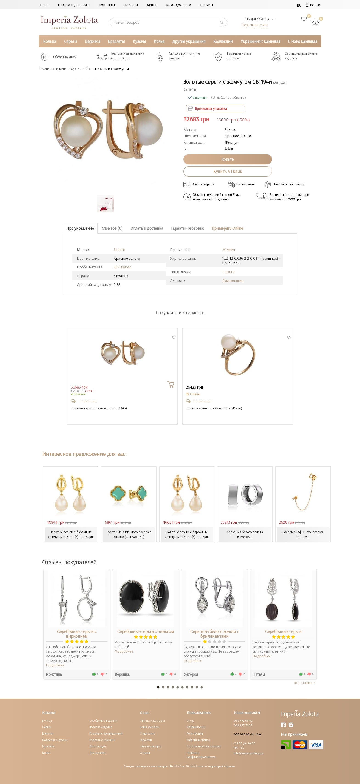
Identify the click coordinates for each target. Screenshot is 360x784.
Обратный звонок (198, 740)
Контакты (107, 4)
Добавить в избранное (228, 97)
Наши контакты (150, 727)
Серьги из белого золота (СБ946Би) (245, 534)
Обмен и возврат (151, 746)
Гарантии (146, 740)
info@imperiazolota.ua (248, 753)
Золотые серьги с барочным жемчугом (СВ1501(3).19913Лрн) (70, 534)
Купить (228, 159)
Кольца (49, 41)
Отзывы (206, 4)
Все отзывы (304, 682)
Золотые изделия (100, 727)
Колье (159, 41)
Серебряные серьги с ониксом (145, 631)
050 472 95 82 (243, 720)
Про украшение (80, 228)
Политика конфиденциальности (201, 754)
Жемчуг (229, 249)
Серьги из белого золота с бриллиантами (214, 633)
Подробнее (55, 665)
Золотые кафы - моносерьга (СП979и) (303, 534)
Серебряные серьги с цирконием (76, 633)
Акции (152, 4)
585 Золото (123, 267)
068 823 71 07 (243, 725)
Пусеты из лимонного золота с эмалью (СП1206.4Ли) (129, 534)
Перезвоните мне (253, 24)
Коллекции (223, 41)
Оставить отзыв (87, 401)
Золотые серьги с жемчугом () (100, 408)
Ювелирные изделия (56, 68)
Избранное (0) (196, 727)
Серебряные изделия (103, 720)
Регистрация (195, 733)
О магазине (147, 733)
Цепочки (92, 41)
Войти (313, 4)
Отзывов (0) (112, 228)
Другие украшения (188, 41)
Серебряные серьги (283, 631)
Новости (131, 4)
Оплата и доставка (74, 4)
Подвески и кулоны (55, 740)
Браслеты (116, 41)
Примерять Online (227, 228)
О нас (44, 4)
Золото (119, 249)
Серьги (70, 41)
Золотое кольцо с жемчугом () (216, 408)
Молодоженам (178, 4)
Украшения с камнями (260, 41)
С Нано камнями (302, 41)
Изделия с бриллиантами (106, 733)
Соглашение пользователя (204, 746)
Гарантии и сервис (187, 228)
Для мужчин (97, 752)
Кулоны (139, 41)
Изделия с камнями (102, 740)
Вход (190, 720)
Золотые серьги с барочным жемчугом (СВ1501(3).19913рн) (187, 534)
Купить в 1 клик (227, 171)
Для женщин (232, 280)
